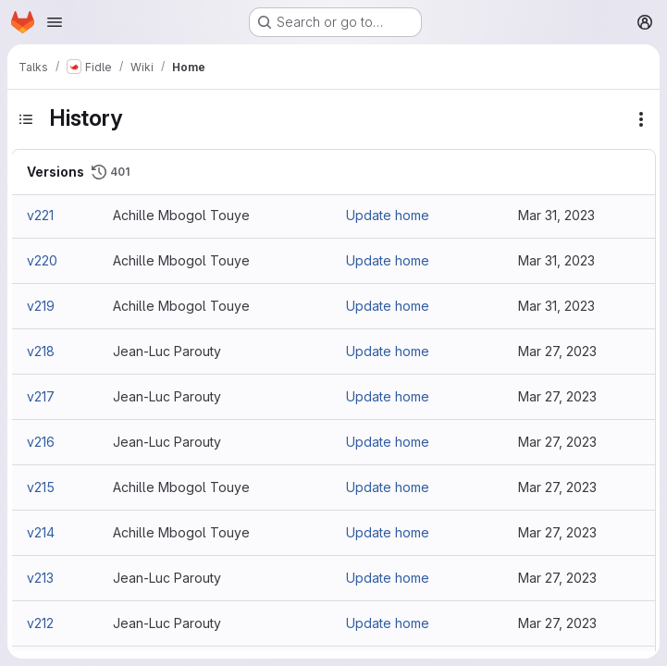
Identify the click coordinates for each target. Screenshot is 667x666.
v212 (40, 623)
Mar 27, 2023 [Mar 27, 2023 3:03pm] (557, 396)
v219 (41, 306)
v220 (42, 260)
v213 (40, 578)
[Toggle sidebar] (26, 119)
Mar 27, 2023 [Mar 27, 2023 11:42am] (557, 578)
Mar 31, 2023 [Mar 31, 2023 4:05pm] (556, 306)
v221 (40, 215)
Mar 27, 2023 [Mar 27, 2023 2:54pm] (557, 442)
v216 (41, 442)
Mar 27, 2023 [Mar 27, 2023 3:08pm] (557, 351)
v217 (41, 396)
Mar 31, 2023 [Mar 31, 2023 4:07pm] (556, 260)
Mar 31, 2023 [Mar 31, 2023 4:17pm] (556, 215)
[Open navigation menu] (54, 22)
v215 (41, 487)
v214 (41, 532)
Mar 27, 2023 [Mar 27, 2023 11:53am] (557, 487)
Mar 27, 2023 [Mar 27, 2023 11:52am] (557, 532)
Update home (387, 215)
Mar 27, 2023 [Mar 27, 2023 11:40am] (557, 623)
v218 (41, 351)
